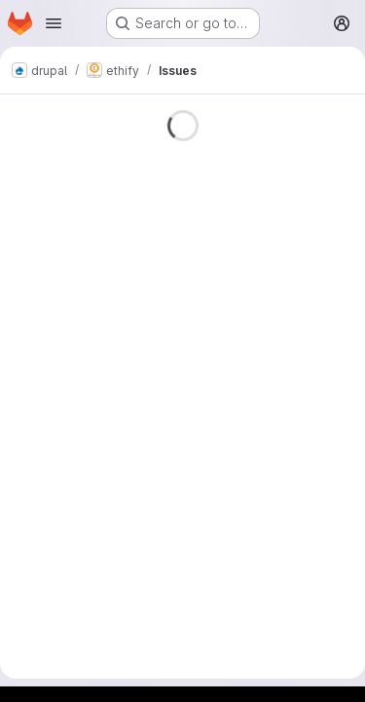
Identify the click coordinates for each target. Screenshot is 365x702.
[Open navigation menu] (53, 23)
